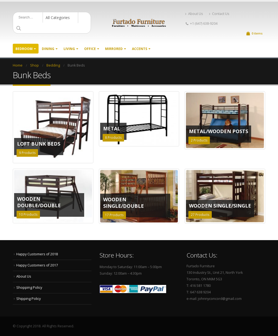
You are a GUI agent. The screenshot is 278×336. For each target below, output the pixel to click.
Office (90, 48)
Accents (139, 48)
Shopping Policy (29, 287)
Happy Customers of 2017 (37, 265)
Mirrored (114, 48)
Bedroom (24, 48)
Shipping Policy (28, 298)
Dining (48, 48)
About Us (194, 13)
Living (69, 48)
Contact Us (219, 13)
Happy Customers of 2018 (37, 254)
